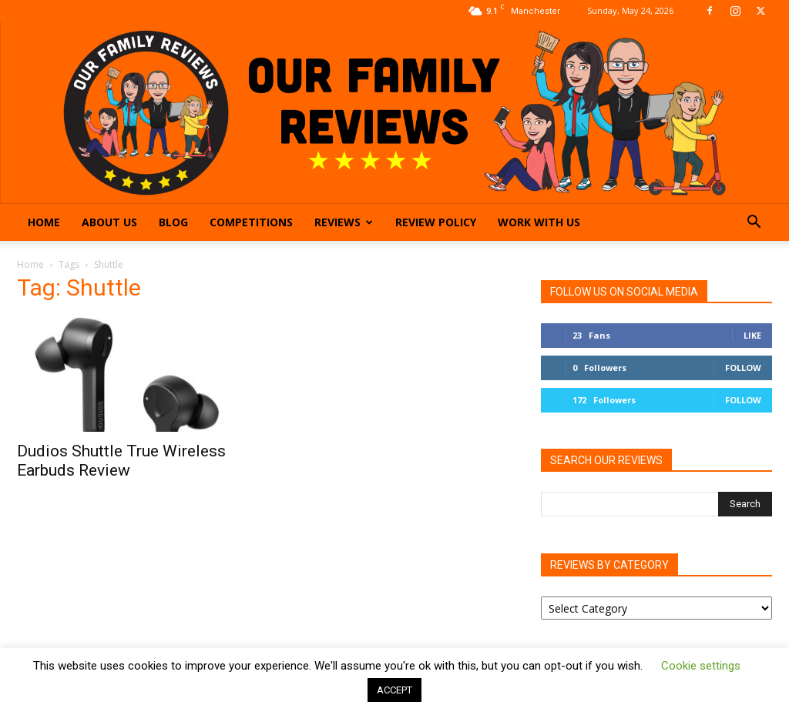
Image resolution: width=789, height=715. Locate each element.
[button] (753, 223)
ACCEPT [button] (394, 690)
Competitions (251, 222)
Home (44, 222)
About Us (109, 222)
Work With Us (539, 222)
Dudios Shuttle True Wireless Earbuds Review (121, 460)
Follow (743, 367)
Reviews (343, 222)
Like (752, 335)
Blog (173, 222)
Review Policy (435, 222)
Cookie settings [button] (700, 666)
